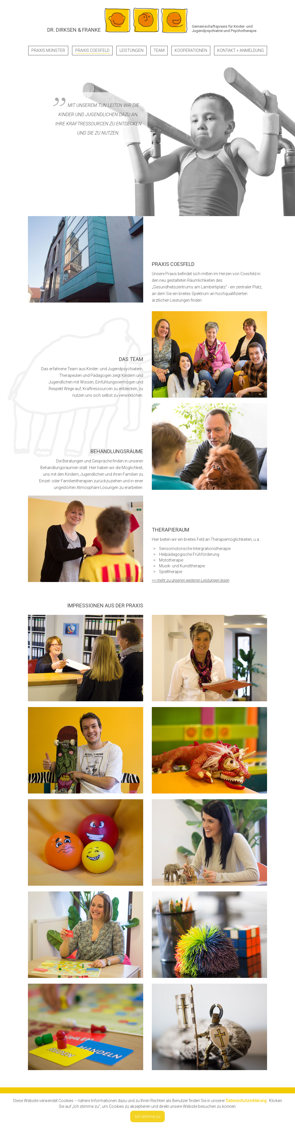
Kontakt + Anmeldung (240, 50)
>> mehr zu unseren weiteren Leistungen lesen (190, 580)
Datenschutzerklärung (246, 1100)
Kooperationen (191, 50)
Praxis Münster (48, 50)
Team (159, 50)
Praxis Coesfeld (92, 50)
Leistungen (131, 50)
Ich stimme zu (147, 1116)
